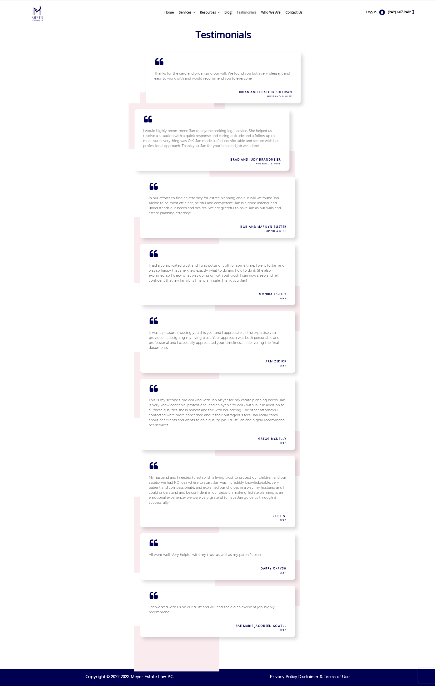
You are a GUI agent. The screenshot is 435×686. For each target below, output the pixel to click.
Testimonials (217, 12)
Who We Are (242, 12)
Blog (199, 12)
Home (140, 12)
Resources (181, 12)
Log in (403, 12)
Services (158, 12)
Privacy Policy (283, 677)
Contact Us (265, 12)
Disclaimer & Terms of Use (324, 677)
